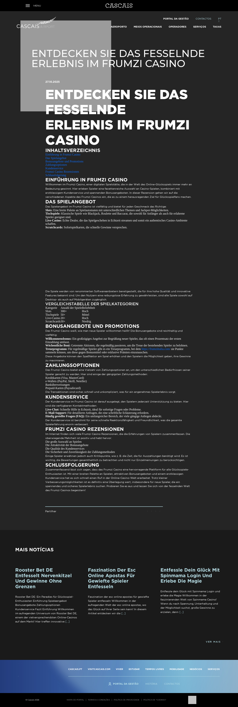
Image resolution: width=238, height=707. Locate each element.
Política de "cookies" (154, 700)
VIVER (119, 669)
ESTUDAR (134, 669)
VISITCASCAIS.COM (99, 669)
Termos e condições (99, 700)
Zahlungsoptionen (56, 164)
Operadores (177, 26)
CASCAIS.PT (75, 669)
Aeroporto (119, 26)
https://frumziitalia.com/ (155, 349)
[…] (67, 621)
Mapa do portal (75, 700)
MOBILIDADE (177, 669)
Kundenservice (54, 168)
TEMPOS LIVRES (154, 669)
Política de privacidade (126, 700)
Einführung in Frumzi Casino (62, 154)
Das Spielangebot (55, 158)
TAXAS (217, 26)
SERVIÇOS (214, 669)
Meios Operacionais (148, 26)
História (151, 683)
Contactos (203, 18)
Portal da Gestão (176, 18)
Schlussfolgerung (55, 175)
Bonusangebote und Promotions (64, 161)
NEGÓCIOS (196, 669)
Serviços (199, 26)
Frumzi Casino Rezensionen (62, 171)
